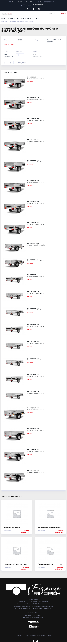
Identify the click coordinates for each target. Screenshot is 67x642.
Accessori (20, 18)
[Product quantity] (21, 55)
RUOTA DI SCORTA (32, 18)
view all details (9, 45)
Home (3, 18)
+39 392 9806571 (37, 5)
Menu (63, 13)
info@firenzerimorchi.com (26, 2)
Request (21, 63)
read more (30, 81)
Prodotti (11, 18)
